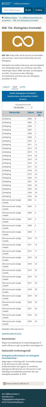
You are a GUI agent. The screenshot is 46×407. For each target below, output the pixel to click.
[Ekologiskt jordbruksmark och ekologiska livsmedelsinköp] (22, 365)
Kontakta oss (7, 396)
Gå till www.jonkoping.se (12, 402)
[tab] (7, 86)
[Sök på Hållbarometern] (13, 10)
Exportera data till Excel (11, 333)
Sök (29, 10)
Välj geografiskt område (23, 105)
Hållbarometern (10, 17)
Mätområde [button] (14, 112)
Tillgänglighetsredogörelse (13, 399)
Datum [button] (31, 112)
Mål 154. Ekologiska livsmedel (25, 20)
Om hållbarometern (10, 394)
